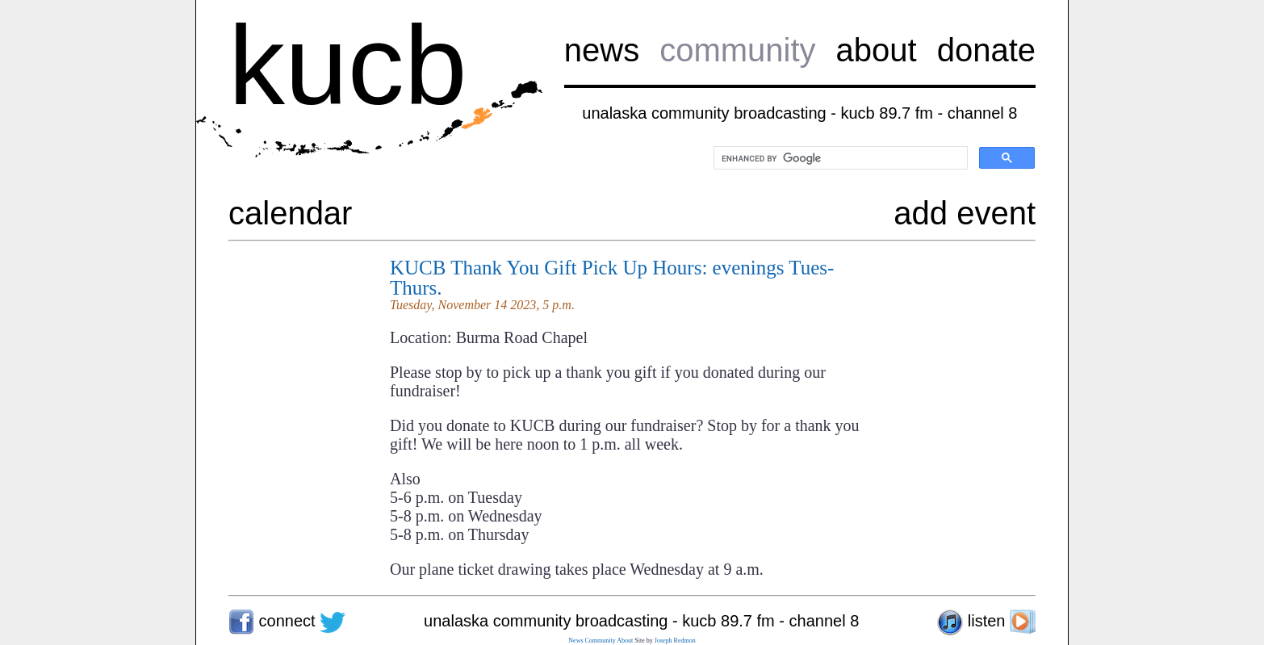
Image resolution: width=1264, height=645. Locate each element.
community (737, 50)
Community (600, 640)
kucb (347, 65)
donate (986, 50)
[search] (839, 158)
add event (965, 213)
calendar (290, 213)
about (876, 50)
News (575, 640)
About (625, 640)
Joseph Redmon (675, 640)
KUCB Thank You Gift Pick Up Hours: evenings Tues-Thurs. (612, 278)
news (601, 50)
